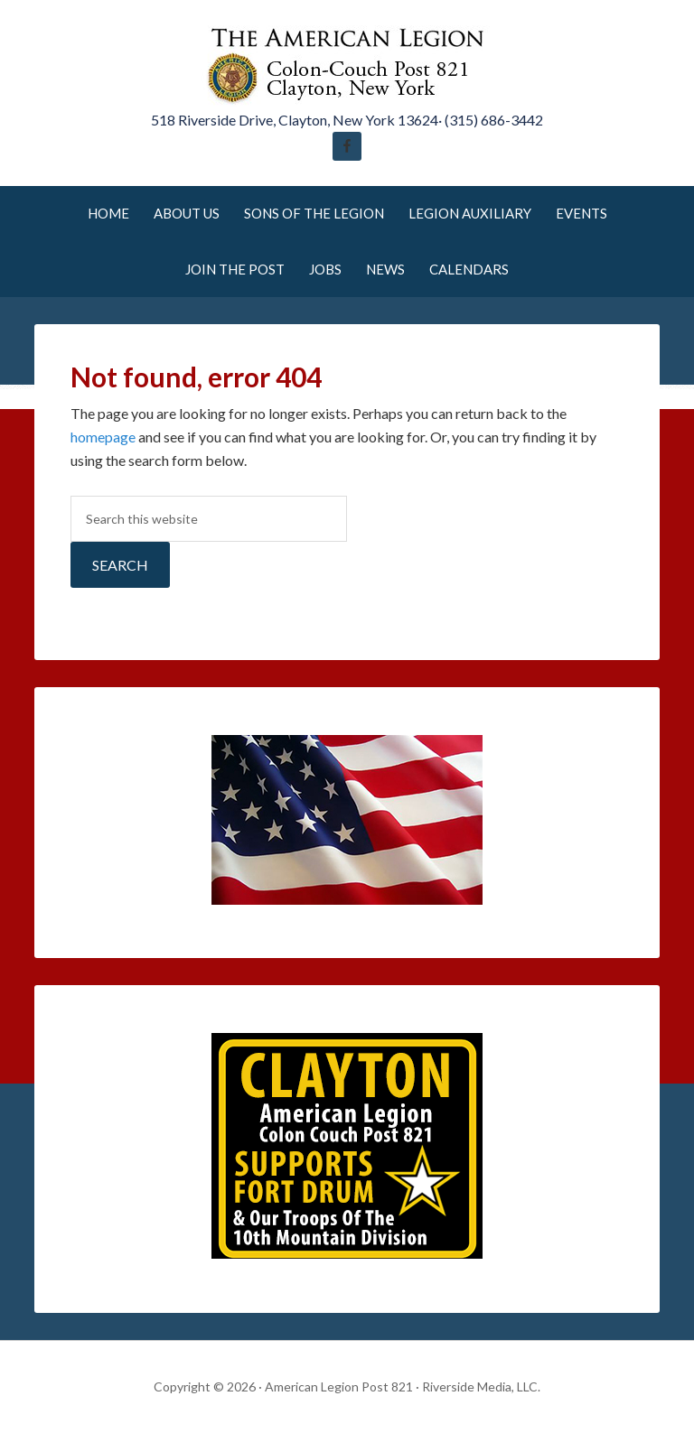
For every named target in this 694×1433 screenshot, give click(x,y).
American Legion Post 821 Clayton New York (346, 63)
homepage (103, 436)
